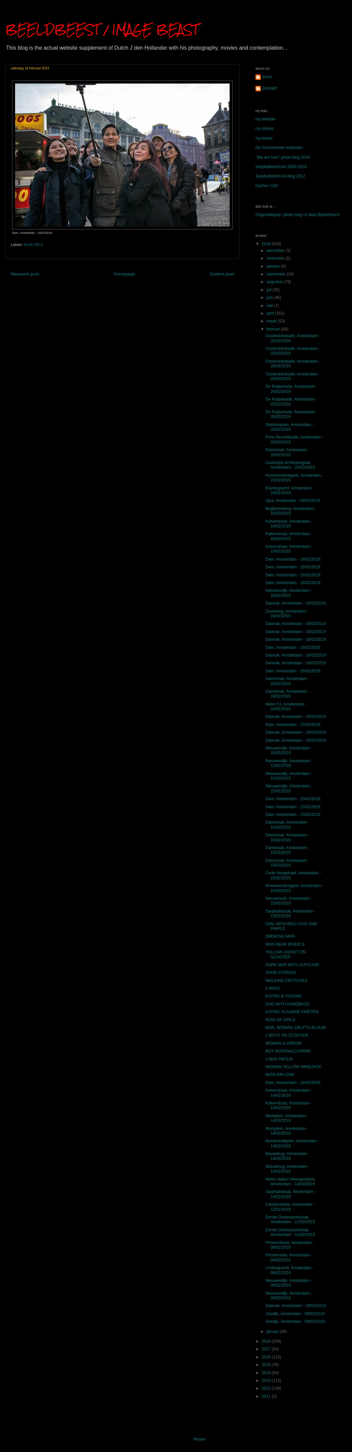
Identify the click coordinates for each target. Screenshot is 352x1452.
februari (274, 329)
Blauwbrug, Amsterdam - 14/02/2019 (287, 1156)
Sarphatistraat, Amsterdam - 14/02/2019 (290, 1194)
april (271, 313)
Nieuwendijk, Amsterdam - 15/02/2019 (289, 750)
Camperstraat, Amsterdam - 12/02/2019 (290, 1206)
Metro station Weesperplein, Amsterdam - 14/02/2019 (290, 1181)
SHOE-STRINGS (281, 972)
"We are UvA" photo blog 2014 (282, 157)
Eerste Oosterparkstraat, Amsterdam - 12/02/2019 (290, 1219)
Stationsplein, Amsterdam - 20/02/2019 (289, 427)
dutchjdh (269, 88)
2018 (267, 1341)
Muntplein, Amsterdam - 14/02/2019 (287, 1118)
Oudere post (222, 273)
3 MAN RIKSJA (279, 1059)
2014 (267, 1372)
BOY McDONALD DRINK (288, 1051)
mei (270, 305)
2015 (267, 1364)
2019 (267, 244)
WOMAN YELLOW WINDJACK (293, 1067)
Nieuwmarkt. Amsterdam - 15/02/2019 (289, 900)
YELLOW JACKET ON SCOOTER (286, 954)
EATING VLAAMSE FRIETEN (292, 1011)
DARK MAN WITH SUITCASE (292, 965)
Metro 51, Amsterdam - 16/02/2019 (286, 706)
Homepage (124, 273)
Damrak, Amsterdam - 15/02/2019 (296, 716)
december (276, 250)
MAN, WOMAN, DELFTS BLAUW (296, 1027)
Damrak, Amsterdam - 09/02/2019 (296, 1305)
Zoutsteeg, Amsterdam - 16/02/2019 (287, 613)
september (277, 274)
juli (270, 290)
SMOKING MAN (280, 936)
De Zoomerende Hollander (279, 147)
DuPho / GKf (266, 186)
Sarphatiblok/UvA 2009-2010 (281, 166)
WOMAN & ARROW (283, 1043)
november (276, 258)
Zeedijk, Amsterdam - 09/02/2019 (295, 1313)
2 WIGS (273, 988)
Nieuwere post (25, 273)
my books (264, 138)
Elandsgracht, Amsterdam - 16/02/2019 (290, 490)
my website (265, 119)
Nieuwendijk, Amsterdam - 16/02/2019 (289, 593)
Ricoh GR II (33, 245)
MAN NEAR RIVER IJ (285, 944)
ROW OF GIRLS (280, 1020)
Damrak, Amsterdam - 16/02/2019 (296, 603)
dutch (267, 76)
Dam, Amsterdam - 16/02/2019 (293, 559)
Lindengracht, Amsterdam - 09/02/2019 (290, 1270)
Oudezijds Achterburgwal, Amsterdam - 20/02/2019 (290, 465)
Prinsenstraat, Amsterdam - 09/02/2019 (290, 1245)
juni (270, 297)
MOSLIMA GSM (280, 1074)
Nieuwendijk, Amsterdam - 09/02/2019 (289, 1283)
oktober (274, 266)
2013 (267, 1380)
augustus (275, 281)
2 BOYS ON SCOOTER (287, 1035)
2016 (267, 1357)
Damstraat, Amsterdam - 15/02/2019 (287, 824)
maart (272, 321)
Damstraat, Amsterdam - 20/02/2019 (287, 452)
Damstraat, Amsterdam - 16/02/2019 (287, 681)
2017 (267, 1349)
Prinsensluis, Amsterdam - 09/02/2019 (289, 1257)
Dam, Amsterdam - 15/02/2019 (293, 724)
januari (273, 1331)
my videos (264, 128)
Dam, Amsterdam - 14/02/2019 (293, 1082)
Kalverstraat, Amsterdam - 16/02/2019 (289, 523)
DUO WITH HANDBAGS (287, 1004)
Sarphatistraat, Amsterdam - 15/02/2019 (290, 913)
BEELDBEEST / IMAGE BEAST (101, 29)
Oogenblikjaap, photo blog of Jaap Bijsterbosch (297, 214)
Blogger (199, 1439)
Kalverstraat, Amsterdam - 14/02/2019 (289, 1092)
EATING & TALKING (284, 996)
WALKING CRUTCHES (286, 980)
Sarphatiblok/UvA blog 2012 (280, 176)
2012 (267, 1388)
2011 (267, 1396)
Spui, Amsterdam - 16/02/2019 (293, 500)
